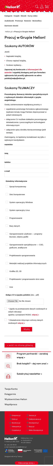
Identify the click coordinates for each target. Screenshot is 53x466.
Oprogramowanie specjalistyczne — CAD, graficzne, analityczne (24, 246)
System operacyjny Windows (19, 202)
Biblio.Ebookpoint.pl (36, 430)
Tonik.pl (19, 456)
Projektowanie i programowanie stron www (25, 279)
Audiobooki (9, 21)
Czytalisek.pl (16, 430)
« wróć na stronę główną (20, 345)
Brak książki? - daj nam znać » (32, 363)
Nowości (27, 21)
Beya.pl (31, 426)
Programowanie (14, 218)
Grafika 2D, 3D (13, 271)
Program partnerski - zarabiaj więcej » (32, 355)
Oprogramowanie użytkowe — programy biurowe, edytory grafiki (24, 235)
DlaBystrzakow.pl (35, 419)
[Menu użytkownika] (42, 6)
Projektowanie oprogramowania (20, 255)
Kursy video (32, 16)
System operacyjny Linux (18, 210)
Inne (9, 287)
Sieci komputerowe (15, 194)
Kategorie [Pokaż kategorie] (8, 16)
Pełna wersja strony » (26, 463)
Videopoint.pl (16, 426)
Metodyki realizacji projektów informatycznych (26, 263)
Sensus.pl (32, 415)
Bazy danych (13, 226)
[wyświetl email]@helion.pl (17, 447)
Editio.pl (14, 419)
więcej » (35, 315)
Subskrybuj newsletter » (29, 373)
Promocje (19, 21)
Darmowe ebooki (11, 26)
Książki (17, 16)
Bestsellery (37, 21)
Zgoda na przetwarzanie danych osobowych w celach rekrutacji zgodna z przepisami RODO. (26, 311)
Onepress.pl (16, 415)
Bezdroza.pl (16, 423)
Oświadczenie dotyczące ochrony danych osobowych (24, 321)
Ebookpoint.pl (34, 423)
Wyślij (26, 329)
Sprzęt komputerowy (16, 186)
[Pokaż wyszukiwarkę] (37, 6)
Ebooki (23, 16)
